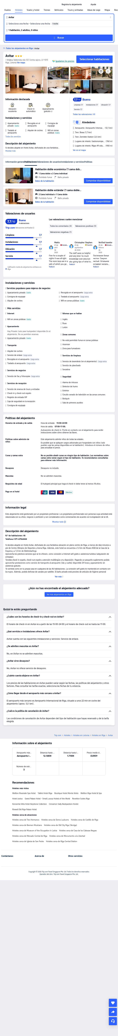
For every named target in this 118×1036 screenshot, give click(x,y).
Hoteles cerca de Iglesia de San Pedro (28, 841)
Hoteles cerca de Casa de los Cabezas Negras (78, 831)
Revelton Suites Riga (81, 799)
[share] (113, 1012)
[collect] (113, 1003)
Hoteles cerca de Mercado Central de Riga (29, 836)
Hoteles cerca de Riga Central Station (61, 841)
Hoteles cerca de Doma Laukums (55, 820)
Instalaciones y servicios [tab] (72, 162)
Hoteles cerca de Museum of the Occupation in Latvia (34, 831)
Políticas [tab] (88, 162)
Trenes (47, 10)
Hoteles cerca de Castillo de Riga (84, 820)
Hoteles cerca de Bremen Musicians (27, 825)
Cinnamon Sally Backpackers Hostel (63, 804)
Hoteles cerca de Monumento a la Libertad (67, 836)
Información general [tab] (15, 162)
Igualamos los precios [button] (65, 61)
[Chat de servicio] (113, 1021)
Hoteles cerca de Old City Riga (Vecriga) (60, 825)
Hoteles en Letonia (81, 735)
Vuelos (7, 10)
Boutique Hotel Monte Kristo (66, 793)
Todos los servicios (13, 136)
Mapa (107, 10)
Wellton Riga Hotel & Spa (91, 793)
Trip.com (57, 735)
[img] (26, 80)
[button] (86, 4)
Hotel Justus (17, 799)
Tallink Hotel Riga (45, 793)
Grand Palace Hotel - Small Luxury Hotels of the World (47, 799)
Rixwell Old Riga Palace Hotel (24, 809)
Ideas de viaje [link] (93, 10)
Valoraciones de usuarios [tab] (49, 162)
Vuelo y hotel (33, 10)
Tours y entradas (75, 10)
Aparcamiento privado (16, 292)
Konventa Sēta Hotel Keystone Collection (29, 804)
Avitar (9, 56)
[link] (72, 4)
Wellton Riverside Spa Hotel (24, 793)
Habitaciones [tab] (31, 162)
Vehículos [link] (58, 10)
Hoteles (18, 10)
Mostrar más (10, 151)
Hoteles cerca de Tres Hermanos (25, 820)
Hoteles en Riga (98, 735)
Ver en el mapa (79, 150)
